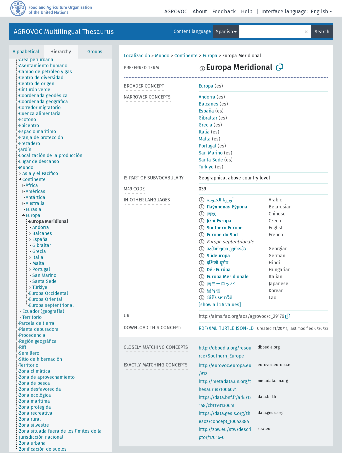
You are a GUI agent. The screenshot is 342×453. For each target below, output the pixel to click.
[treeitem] (39, 60)
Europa (210, 56)
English (319, 11)
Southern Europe (225, 228)
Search (322, 32)
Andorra (207, 97)
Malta (205, 139)
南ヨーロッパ (221, 284)
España (206, 111)
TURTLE (226, 328)
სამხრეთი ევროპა (226, 249)
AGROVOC (175, 11)
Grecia (205, 125)
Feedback (224, 11)
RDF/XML (208, 328)
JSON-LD (245, 328)
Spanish (224, 32)
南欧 (211, 214)
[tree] (60, 255)
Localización (137, 56)
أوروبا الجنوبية (220, 200)
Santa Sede (211, 160)
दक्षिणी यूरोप (217, 263)
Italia (204, 132)
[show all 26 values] (220, 305)
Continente (186, 56)
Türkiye (206, 167)
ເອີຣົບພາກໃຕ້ (219, 298)
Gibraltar (208, 118)
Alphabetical (26, 52)
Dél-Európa (219, 270)
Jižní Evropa (219, 221)
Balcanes (208, 104)
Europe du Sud (222, 235)
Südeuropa (218, 256)
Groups (94, 52)
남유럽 (214, 291)
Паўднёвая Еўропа (227, 207)
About (200, 11)
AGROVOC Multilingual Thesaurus (64, 32)
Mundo (162, 56)
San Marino (211, 153)
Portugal (207, 146)
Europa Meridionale (228, 277)
